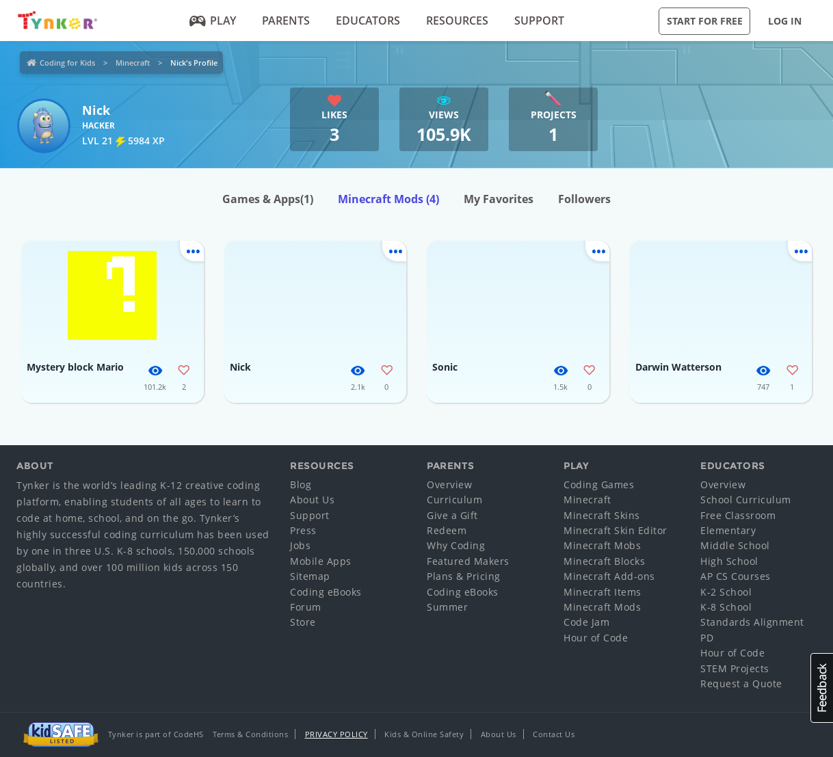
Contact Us (553, 734)
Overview (449, 484)
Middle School (735, 545)
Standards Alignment (752, 621)
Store (303, 621)
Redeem (446, 530)
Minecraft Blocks (604, 561)
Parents (286, 20)
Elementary (728, 530)
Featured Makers (468, 561)
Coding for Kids (67, 62)
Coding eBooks (326, 591)
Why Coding (456, 545)
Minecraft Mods (388, 199)
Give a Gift (452, 515)
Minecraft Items (603, 591)
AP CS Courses (735, 576)
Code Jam (586, 621)
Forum (305, 606)
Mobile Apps (321, 561)
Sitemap (310, 576)
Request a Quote (741, 683)
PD (706, 637)
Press (303, 530)
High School (729, 561)
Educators (368, 20)
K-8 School (726, 606)
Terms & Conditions (250, 734)
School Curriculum (745, 499)
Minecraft (133, 62)
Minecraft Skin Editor (615, 530)
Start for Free (705, 20)
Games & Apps (267, 199)
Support (539, 20)
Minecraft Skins (602, 515)
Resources (457, 20)
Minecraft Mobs (602, 545)
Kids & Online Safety (424, 734)
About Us (312, 499)
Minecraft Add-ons (609, 576)
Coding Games (599, 484)
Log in (785, 20)
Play (213, 20)
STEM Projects (734, 668)
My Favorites (498, 199)
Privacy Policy (336, 734)
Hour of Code (596, 637)
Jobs (300, 545)
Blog (300, 484)
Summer (447, 606)
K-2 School (726, 591)
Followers (584, 199)
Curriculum (454, 499)
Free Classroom (738, 515)
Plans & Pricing (464, 576)
